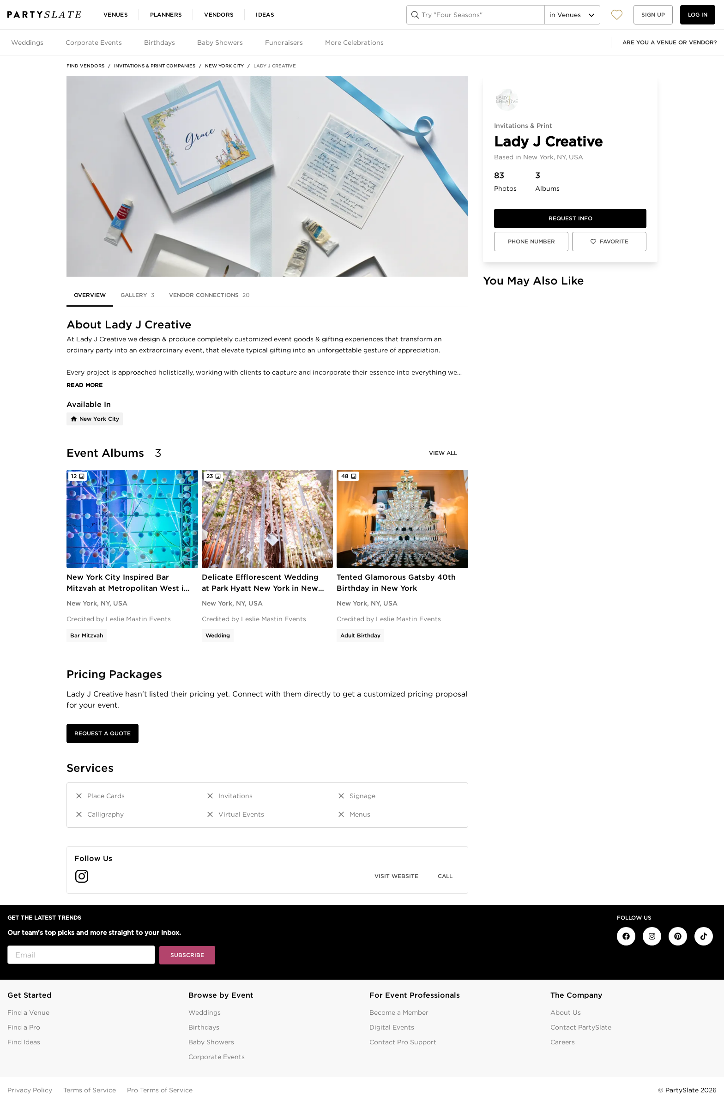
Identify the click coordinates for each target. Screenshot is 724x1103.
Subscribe (187, 954)
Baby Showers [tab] (220, 42)
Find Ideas (23, 1042)
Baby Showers (211, 1042)
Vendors (219, 14)
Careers (562, 1042)
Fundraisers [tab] (284, 42)
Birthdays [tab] (159, 42)
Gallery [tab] (137, 295)
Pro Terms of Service (160, 1090)
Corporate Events (216, 1057)
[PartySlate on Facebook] (626, 936)
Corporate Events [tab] (94, 42)
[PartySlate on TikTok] (703, 936)
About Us (565, 1012)
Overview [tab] (90, 294)
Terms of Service (89, 1090)
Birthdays (203, 1027)
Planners (166, 14)
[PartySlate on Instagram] (652, 936)
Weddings (204, 1012)
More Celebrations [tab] (354, 42)
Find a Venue (28, 1012)
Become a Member (398, 1012)
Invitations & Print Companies (154, 65)
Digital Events (391, 1027)
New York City (224, 65)
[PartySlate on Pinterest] (678, 936)
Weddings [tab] (27, 42)
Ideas (265, 14)
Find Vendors (85, 65)
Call (445, 876)
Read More (84, 385)
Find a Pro (23, 1027)
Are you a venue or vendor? (669, 42)
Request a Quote (102, 733)
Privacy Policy (29, 1090)
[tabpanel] (267, 606)
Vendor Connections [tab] (209, 295)
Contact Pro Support (402, 1042)
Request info (570, 218)
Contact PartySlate (580, 1027)
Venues (115, 14)
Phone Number (531, 241)
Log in (697, 14)
